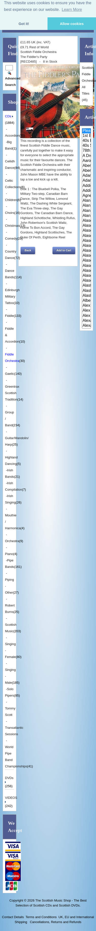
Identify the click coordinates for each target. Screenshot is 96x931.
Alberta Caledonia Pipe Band (86, 300)
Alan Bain (86, 200)
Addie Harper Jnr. (86, 190)
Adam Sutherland (86, 180)
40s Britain (86, 140)
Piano (9, 554)
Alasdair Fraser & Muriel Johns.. (86, 240)
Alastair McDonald (86, 285)
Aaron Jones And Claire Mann (86, 160)
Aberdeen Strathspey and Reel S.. (86, 165)
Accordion (12, 135)
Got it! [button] (24, 24)
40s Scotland (86, 145)
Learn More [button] (72, 9)
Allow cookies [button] (72, 24)
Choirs (9, 213)
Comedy (11, 238)
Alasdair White (86, 270)
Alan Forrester (86, 205)
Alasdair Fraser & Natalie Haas (86, 245)
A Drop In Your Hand (86, 155)
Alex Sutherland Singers (86, 315)
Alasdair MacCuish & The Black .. (86, 260)
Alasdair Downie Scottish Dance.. (86, 225)
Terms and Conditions (41, 917)
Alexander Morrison (86, 325)
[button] (27, 250)
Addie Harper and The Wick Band (86, 185)
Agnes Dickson (86, 195)
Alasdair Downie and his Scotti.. (86, 220)
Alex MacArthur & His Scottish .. (86, 310)
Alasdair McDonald (86, 265)
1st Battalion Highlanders (86, 135)
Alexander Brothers (86, 320)
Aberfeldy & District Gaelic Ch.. (86, 170)
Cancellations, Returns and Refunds (55, 922)
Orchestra (12, 541)
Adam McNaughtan (86, 175)
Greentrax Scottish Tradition (12, 393)
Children (11, 200)
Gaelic (9, 374)
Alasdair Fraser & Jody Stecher (86, 235)
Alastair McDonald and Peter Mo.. (86, 290)
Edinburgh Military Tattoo (12, 296)
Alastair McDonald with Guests (86, 295)
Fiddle (9, 316)
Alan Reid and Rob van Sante (86, 215)
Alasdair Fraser (86, 230)
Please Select (86, 130)
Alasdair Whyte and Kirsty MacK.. (86, 280)
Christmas (12, 225)
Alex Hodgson (86, 305)
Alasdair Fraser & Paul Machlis (86, 250)
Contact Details (13, 917)
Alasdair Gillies (86, 255)
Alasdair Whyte (86, 275)
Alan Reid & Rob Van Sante (86, 210)
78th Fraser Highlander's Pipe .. (86, 150)
